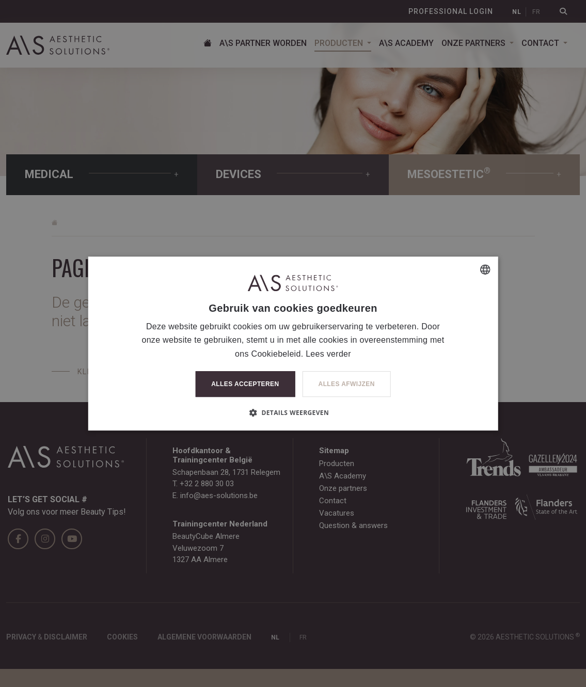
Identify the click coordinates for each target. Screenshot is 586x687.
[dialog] (293, 343)
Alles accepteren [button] (245, 384)
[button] (293, 412)
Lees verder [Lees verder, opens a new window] (328, 353)
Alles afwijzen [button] (347, 384)
